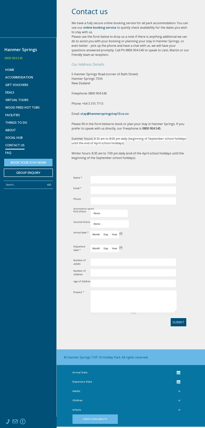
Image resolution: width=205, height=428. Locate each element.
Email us (15, 422)
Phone (77, 199)
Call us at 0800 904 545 (7, 422)
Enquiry (78, 292)
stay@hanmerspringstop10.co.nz (104, 114)
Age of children (82, 281)
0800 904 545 (13, 58)
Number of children (79, 272)
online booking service (99, 27)
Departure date (79, 248)
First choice (79, 211)
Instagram (30, 422)
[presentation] (121, 233)
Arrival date (81, 232)
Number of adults (79, 262)
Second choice (81, 222)
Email (77, 188)
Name (77, 177)
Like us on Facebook (22, 422)
